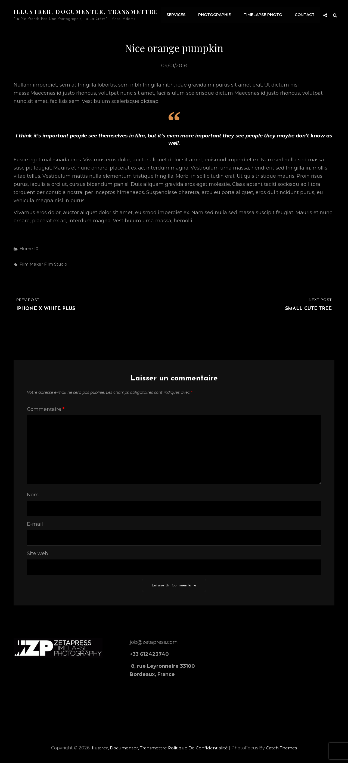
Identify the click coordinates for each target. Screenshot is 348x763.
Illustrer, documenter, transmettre (86, 11)
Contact (305, 15)
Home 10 (29, 248)
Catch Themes (282, 747)
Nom (33, 494)
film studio (55, 264)
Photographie (215, 15)
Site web (37, 553)
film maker (31, 264)
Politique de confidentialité (198, 747)
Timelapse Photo (263, 15)
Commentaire (45, 409)
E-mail (35, 524)
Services (177, 15)
